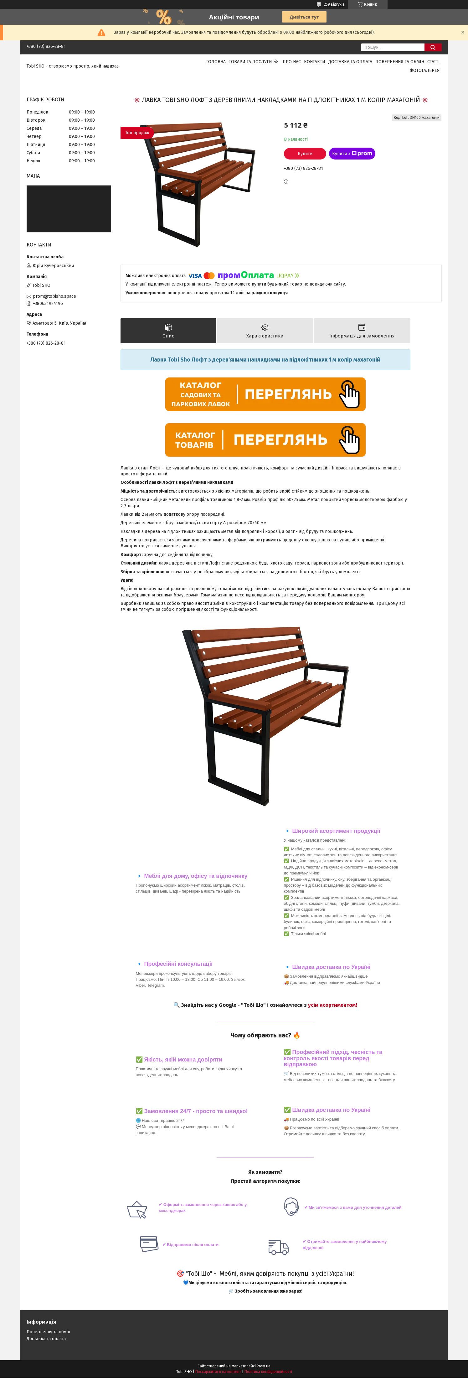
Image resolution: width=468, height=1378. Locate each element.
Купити (305, 153)
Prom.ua (263, 1366)
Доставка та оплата (350, 61)
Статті (433, 61)
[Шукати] (433, 47)
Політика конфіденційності (268, 1372)
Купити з (352, 153)
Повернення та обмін (399, 61)
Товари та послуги (250, 61)
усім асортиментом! (332, 1005)
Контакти (314, 61)
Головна (216, 61)
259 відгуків (334, 4)
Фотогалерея (425, 70)
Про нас (292, 61)
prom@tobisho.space (54, 296)
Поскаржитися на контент (218, 1372)
